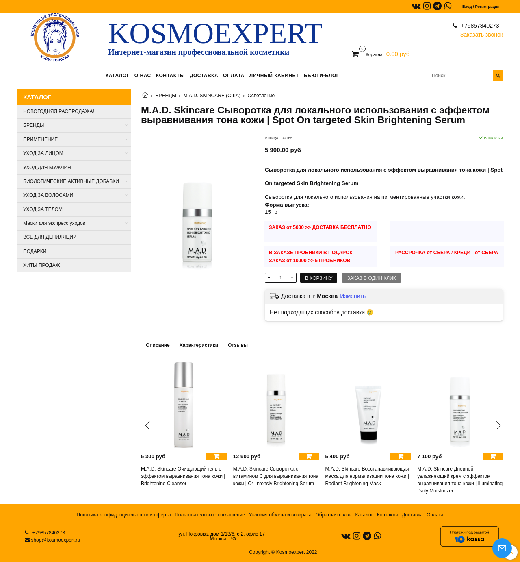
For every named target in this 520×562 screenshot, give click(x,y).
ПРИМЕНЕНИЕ (40, 139)
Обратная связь (333, 515)
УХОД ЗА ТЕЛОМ (43, 209)
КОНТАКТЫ (170, 75)
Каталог (364, 515)
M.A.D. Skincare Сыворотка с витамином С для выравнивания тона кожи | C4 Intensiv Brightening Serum (275, 476)
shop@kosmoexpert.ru (55, 540)
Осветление (261, 95)
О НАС (142, 75)
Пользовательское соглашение (210, 515)
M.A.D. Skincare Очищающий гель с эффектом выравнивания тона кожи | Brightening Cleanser (183, 476)
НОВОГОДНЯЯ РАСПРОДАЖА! (58, 111)
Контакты (387, 515)
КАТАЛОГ (118, 75)
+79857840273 (479, 25)
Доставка (412, 515)
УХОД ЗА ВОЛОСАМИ (48, 195)
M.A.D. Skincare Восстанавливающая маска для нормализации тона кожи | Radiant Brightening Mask (367, 476)
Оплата (435, 515)
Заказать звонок (481, 32)
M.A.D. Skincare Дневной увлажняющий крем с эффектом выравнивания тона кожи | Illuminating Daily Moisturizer (460, 480)
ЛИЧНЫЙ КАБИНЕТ (274, 75)
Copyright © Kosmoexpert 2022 (283, 552)
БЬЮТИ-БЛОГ (321, 75)
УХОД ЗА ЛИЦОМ (43, 153)
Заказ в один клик (371, 278)
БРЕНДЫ (166, 95)
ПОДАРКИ (34, 251)
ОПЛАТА (234, 75)
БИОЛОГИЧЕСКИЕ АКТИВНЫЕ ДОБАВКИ (71, 181)
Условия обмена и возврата (280, 515)
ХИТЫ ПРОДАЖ (41, 265)
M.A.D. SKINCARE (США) (212, 95)
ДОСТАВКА (204, 75)
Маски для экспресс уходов (54, 223)
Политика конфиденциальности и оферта (124, 515)
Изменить (353, 296)
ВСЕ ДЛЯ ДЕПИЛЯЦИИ (50, 237)
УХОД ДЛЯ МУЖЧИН (47, 167)
